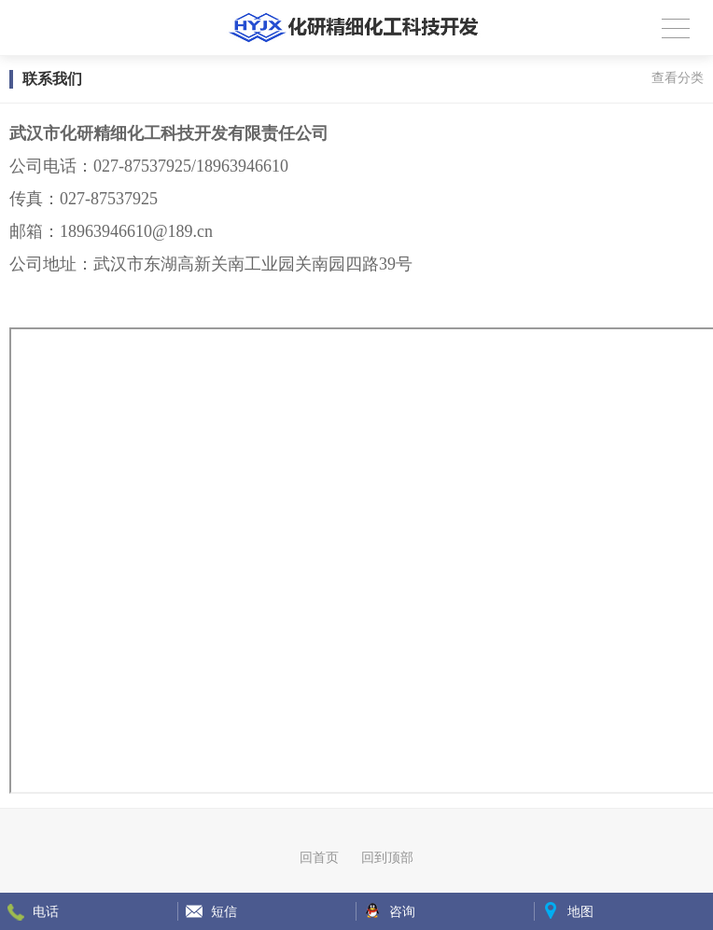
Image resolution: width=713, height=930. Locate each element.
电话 (46, 911)
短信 (224, 911)
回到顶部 (387, 857)
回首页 (319, 857)
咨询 (402, 911)
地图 (580, 911)
